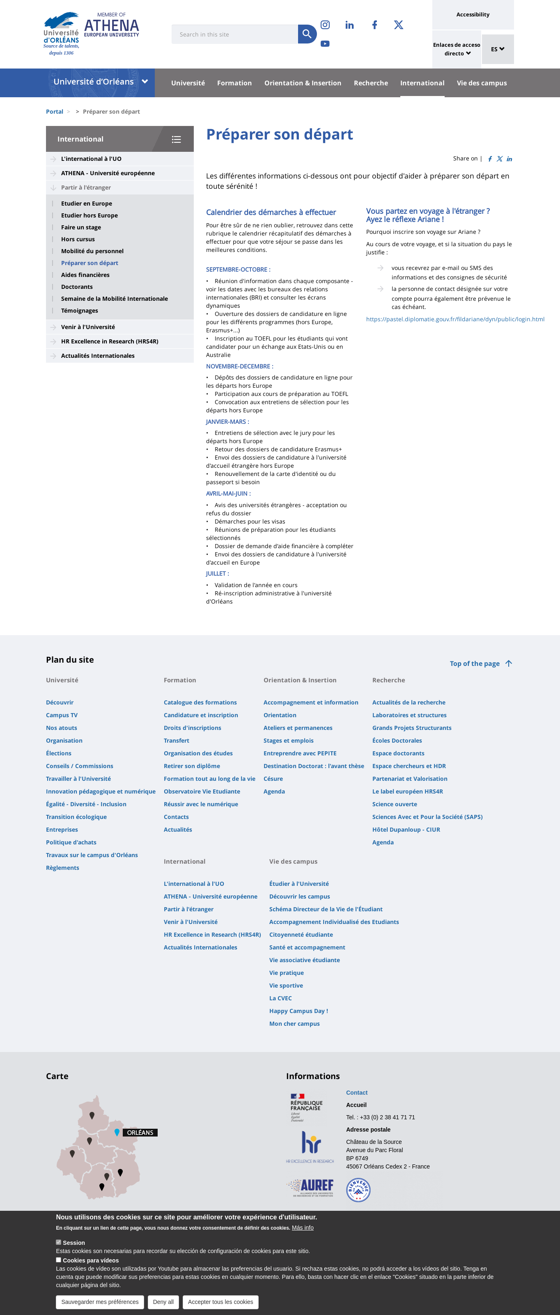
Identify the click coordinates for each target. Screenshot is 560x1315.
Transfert (176, 740)
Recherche (371, 82)
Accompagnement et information (311, 702)
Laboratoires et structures (409, 715)
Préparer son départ (89, 263)
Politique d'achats (71, 842)
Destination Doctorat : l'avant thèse (314, 766)
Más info (303, 1234)
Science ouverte (394, 804)
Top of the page (475, 663)
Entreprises (62, 829)
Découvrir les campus (299, 896)
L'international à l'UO (91, 158)
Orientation (280, 715)
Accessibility (473, 14)
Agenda (274, 791)
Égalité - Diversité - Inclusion (86, 804)
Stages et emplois (289, 740)
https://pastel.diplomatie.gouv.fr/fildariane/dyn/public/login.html (455, 319)
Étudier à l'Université (299, 883)
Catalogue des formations (200, 702)
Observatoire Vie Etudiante (202, 791)
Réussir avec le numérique (201, 804)
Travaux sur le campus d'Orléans (92, 855)
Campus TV (62, 715)
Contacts (176, 817)
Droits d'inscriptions (192, 728)
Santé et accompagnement (307, 947)
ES (498, 49)
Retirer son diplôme (192, 766)
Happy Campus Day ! (298, 1011)
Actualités (178, 829)
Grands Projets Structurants (412, 728)
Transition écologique (76, 817)
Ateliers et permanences (298, 728)
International (422, 82)
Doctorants (77, 287)
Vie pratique (286, 973)
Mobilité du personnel (92, 251)
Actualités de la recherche (408, 702)
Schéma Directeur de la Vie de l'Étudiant (326, 909)
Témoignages (79, 310)
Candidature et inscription (201, 715)
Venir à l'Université (88, 327)
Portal (54, 111)
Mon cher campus (294, 1023)
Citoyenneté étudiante (301, 934)
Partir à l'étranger (86, 187)
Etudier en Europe (86, 203)
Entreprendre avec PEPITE (300, 753)
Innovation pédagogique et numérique (101, 791)
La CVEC (280, 998)
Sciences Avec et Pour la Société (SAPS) (427, 817)
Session (74, 1249)
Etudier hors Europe (89, 215)
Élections (58, 753)
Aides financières (85, 275)
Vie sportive (286, 985)
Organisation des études (198, 753)
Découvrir (59, 702)
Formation (234, 82)
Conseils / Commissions (79, 766)
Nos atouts (61, 728)
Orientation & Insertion (303, 82)
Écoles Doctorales (397, 740)
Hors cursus (78, 239)
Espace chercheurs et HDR (409, 766)
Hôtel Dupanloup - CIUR (406, 829)
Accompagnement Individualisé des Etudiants (334, 922)
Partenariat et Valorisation (410, 778)
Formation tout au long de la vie (209, 778)
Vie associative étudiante (304, 960)
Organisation (64, 740)
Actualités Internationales (98, 355)
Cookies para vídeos (91, 1267)
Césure (273, 778)
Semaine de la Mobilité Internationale (114, 299)
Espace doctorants (398, 753)
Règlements (62, 867)
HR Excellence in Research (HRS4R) (109, 341)
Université (188, 82)
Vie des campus (482, 82)
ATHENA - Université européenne (108, 173)
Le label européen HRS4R (407, 791)
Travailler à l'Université (78, 778)
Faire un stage (81, 227)
